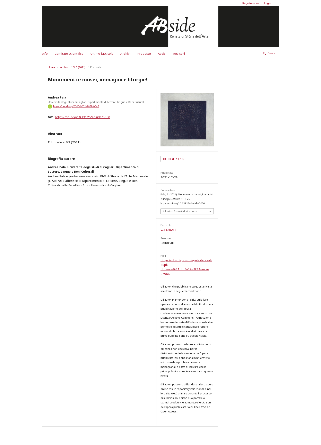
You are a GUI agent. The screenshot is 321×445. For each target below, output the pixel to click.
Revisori (179, 53)
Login (267, 3)
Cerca (271, 53)
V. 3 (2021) (79, 67)
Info (45, 53)
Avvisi (162, 53)
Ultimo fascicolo (101, 53)
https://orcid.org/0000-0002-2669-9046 (76, 106)
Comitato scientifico (69, 53)
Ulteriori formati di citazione (180, 211)
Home (51, 67)
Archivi (125, 53)
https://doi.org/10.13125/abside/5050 (82, 117)
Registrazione (251, 3)
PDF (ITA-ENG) (175, 159)
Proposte (144, 53)
